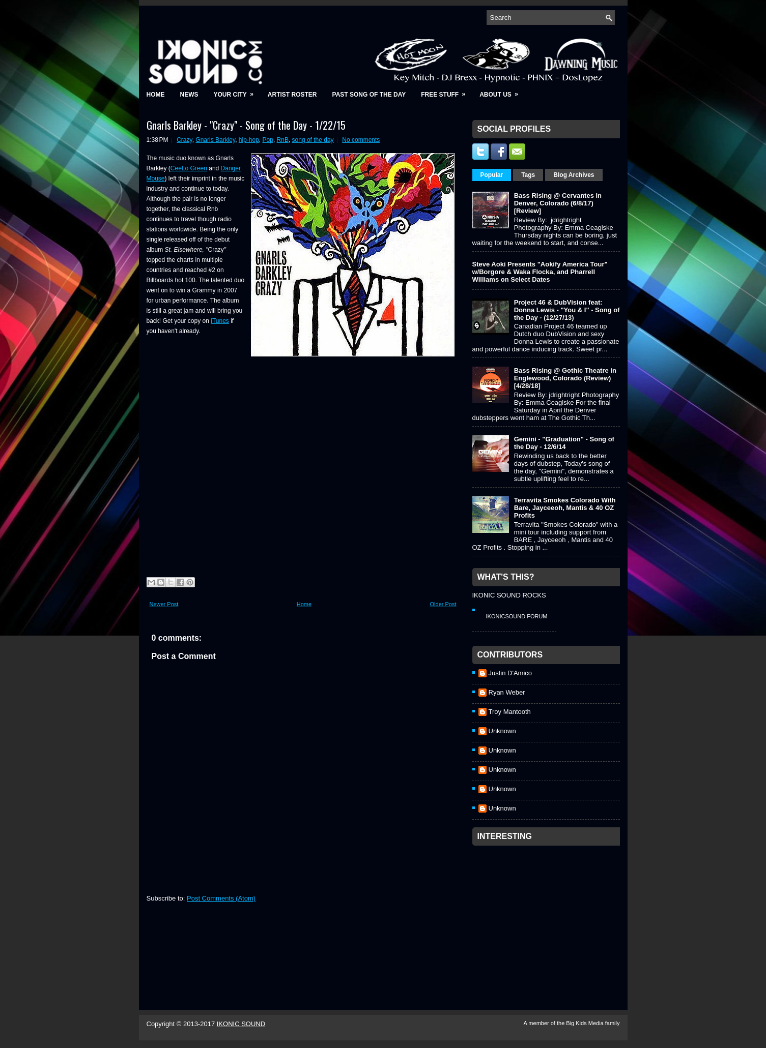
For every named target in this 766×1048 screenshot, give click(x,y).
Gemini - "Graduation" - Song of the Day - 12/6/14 (564, 443)
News (189, 94)
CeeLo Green (189, 168)
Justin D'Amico (510, 673)
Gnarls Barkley (215, 139)
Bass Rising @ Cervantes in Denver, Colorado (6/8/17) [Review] (558, 203)
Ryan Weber (507, 692)
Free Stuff (446, 91)
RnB (283, 139)
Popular (491, 174)
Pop (268, 139)
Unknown (502, 731)
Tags (528, 174)
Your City (237, 91)
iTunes (220, 320)
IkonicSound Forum (517, 616)
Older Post (443, 604)
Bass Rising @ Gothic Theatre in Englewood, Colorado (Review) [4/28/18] (565, 378)
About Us (502, 91)
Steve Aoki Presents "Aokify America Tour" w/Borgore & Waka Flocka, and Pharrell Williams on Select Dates (540, 271)
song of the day (313, 139)
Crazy (184, 139)
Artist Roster (292, 94)
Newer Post (164, 604)
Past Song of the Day (369, 94)
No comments (361, 139)
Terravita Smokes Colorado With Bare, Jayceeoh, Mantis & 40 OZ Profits (565, 507)
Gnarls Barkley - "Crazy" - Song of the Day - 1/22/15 (246, 125)
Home (156, 94)
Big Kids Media (585, 1023)
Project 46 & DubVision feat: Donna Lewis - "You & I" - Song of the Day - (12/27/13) (567, 309)
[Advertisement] (548, 914)
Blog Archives (573, 174)
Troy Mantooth (510, 711)
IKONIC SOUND (241, 1024)
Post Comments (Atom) (221, 898)
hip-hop (249, 139)
